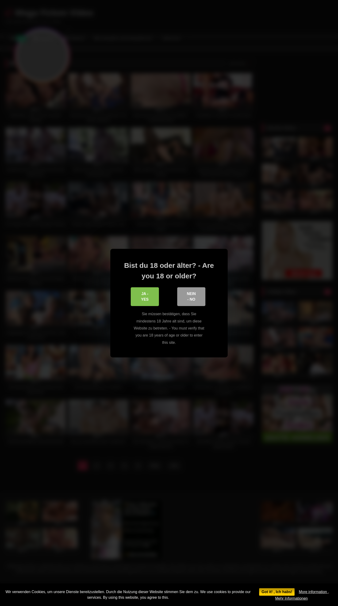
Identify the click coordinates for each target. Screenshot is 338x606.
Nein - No (191, 296)
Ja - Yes (145, 296)
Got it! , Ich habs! (276, 592)
